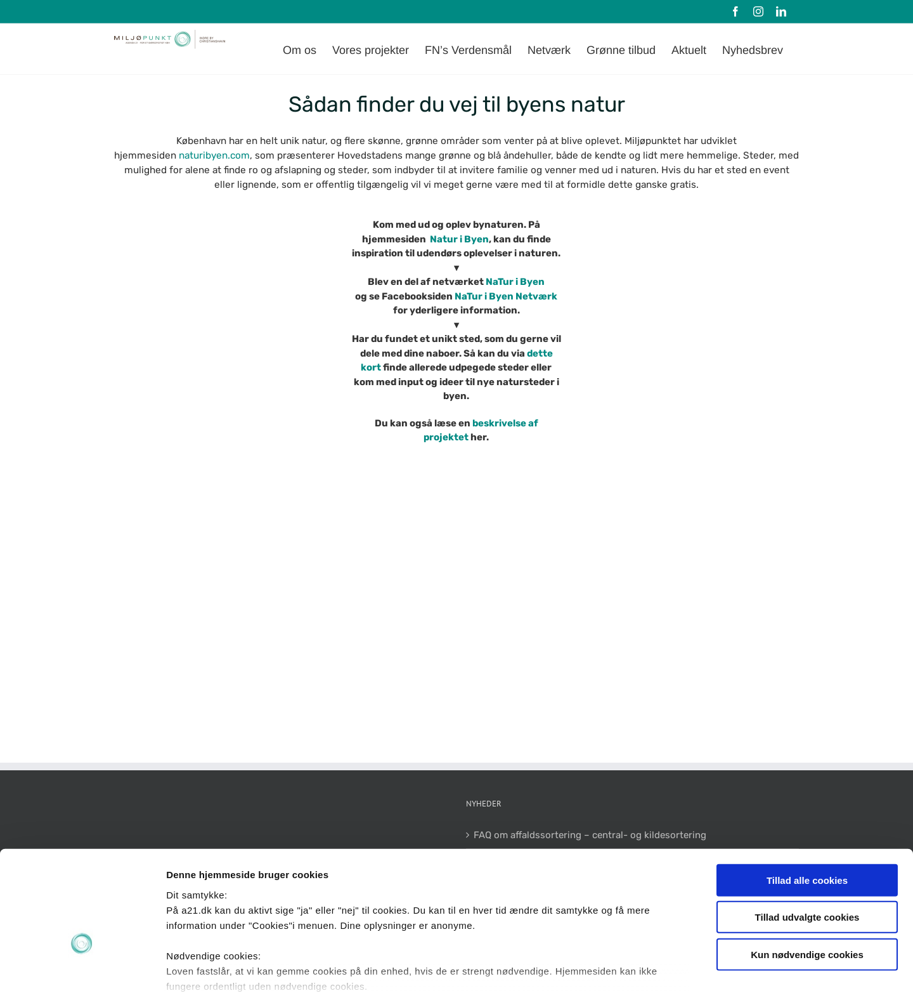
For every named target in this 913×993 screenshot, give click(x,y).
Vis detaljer (659, 968)
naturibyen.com (214, 155)
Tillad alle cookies (807, 797)
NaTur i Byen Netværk (505, 296)
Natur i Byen (459, 239)
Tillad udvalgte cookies (807, 834)
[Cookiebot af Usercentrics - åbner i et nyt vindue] (82, 968)
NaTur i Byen (515, 281)
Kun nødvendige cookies (807, 871)
